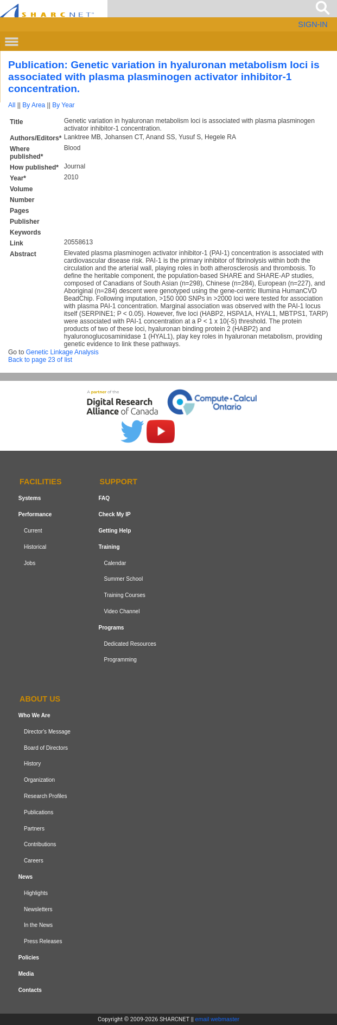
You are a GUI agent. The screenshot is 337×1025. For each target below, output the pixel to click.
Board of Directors (46, 748)
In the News (38, 925)
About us (40, 699)
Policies (28, 958)
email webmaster (217, 1019)
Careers (33, 861)
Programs (111, 628)
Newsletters (38, 909)
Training (108, 547)
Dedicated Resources (130, 644)
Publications (38, 812)
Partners (34, 829)
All (11, 105)
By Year (63, 105)
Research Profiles (45, 796)
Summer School (123, 579)
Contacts (30, 990)
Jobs (29, 563)
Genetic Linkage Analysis (62, 352)
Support (119, 482)
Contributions (40, 844)
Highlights (36, 893)
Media (26, 974)
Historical (35, 547)
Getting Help (114, 531)
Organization (39, 780)
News (25, 877)
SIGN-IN (312, 24)
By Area (33, 105)
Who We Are (34, 715)
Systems (29, 498)
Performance (35, 514)
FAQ (104, 498)
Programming (120, 660)
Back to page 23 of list (40, 360)
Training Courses (124, 595)
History (32, 764)
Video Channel (121, 611)
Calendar (115, 563)
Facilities (41, 482)
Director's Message (47, 732)
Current (33, 531)
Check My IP (114, 514)
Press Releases (43, 941)
